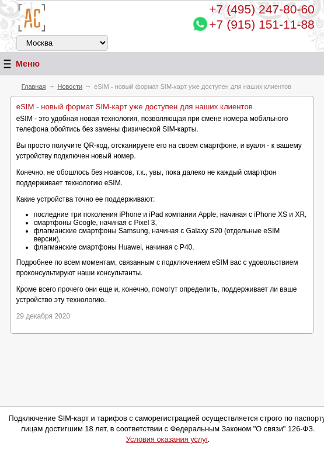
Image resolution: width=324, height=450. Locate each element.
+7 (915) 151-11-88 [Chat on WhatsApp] (261, 24)
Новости (70, 86)
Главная (34, 86)
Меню (20, 64)
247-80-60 (261, 9)
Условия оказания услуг (167, 439)
